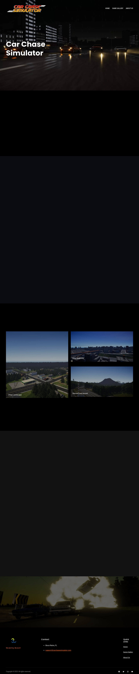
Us (129, 657)
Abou (125, 657)
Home (125, 647)
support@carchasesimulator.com (58, 650)
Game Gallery (128, 652)
